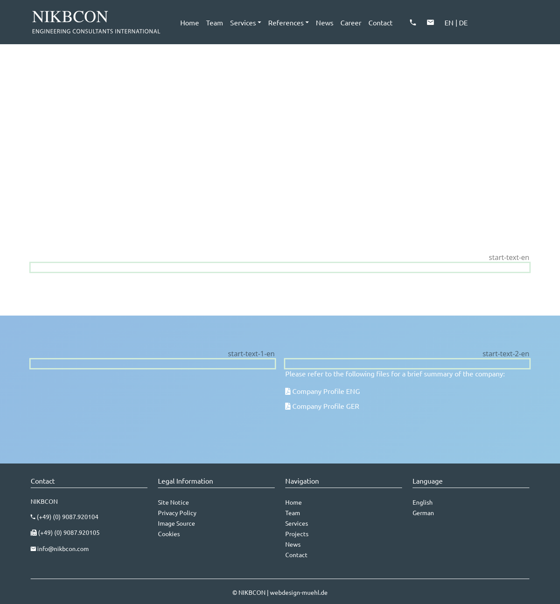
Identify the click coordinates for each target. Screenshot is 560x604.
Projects (296, 533)
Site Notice (173, 502)
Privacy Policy (177, 512)
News (324, 22)
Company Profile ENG (326, 390)
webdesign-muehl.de (299, 592)
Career (350, 22)
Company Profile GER (325, 405)
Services (243, 22)
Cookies (169, 533)
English (423, 502)
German (423, 512)
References (286, 22)
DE (463, 22)
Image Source (176, 523)
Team (214, 22)
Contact (380, 22)
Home (189, 22)
